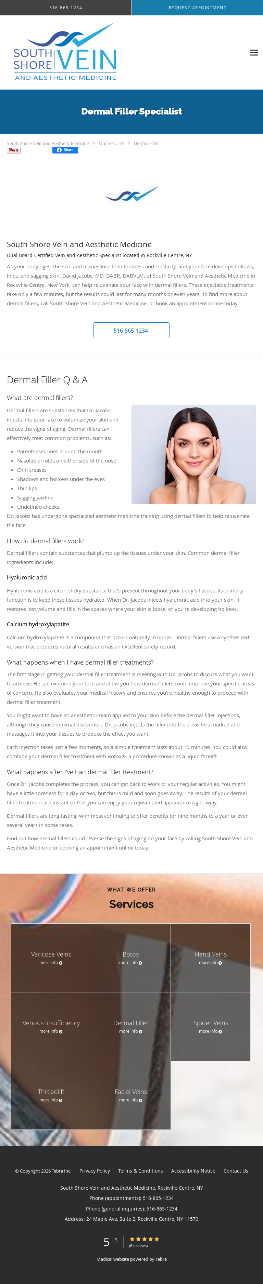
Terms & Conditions (140, 1170)
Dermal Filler (146, 143)
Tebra (161, 1259)
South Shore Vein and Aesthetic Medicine (48, 143)
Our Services (111, 143)
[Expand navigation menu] (254, 52)
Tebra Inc (61, 1171)
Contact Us (236, 1170)
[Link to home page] (91, 53)
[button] (131, 330)
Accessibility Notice (193, 1170)
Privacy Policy (94, 1170)
